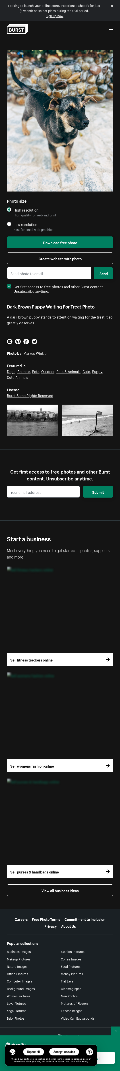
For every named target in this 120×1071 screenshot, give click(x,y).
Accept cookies (64, 1052)
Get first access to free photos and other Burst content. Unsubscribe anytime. (55, 288)
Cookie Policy (81, 1061)
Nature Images (17, 966)
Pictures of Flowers (75, 1003)
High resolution (26, 209)
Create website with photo (60, 258)
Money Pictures (72, 973)
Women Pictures (18, 995)
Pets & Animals (68, 371)
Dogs (11, 371)
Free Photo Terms (46, 919)
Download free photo (60, 242)
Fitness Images (71, 1010)
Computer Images (19, 980)
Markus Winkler (35, 353)
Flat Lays (67, 980)
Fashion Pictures (73, 951)
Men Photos (69, 995)
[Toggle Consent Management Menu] (12, 1051)
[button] (12, 1051)
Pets (35, 371)
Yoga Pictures (16, 1010)
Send (103, 273)
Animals (23, 371)
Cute (86, 371)
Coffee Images (71, 958)
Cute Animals (17, 377)
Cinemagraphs (71, 988)
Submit (98, 492)
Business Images (19, 951)
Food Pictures (71, 966)
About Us (68, 926)
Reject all (33, 1052)
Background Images (21, 988)
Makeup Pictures (19, 958)
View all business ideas (60, 890)
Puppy (97, 371)
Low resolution (25, 224)
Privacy (50, 926)
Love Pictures (16, 1003)
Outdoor (47, 371)
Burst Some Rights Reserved (30, 395)
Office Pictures (17, 973)
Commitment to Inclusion (84, 919)
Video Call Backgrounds (78, 1018)
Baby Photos (15, 1018)
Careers (21, 919)
